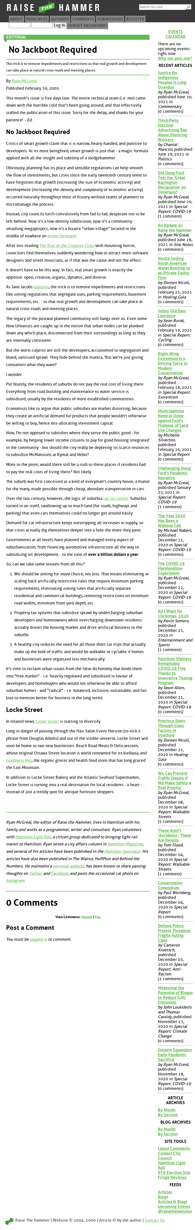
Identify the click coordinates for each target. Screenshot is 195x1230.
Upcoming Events (174, 1206)
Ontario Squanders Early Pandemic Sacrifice (175, 1055)
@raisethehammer (175, 1211)
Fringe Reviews (172, 1177)
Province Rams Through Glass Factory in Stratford (171, 728)
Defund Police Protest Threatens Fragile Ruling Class (174, 933)
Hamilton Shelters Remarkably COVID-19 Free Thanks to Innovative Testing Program (175, 670)
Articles (165, 1192)
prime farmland (61, 236)
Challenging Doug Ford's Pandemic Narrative (174, 473)
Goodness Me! (19, 760)
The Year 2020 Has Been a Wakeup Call (171, 521)
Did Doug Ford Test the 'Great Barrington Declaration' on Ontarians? (172, 183)
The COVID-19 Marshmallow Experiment (171, 568)
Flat (98, 917)
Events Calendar (176, 34)
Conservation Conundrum (170, 885)
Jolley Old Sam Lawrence (172, 313)
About (16, 19)
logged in (38, 939)
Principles (37, 19)
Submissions (110, 19)
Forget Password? (87, 25)
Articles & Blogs (172, 1201)
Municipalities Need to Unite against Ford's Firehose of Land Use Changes (173, 421)
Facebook (59, 873)
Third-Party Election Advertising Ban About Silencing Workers (172, 130)
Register (135, 19)
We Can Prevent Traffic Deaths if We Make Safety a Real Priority (174, 780)
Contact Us (155, 1220)
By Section (168, 1114)
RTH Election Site (174, 1172)
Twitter (35, 873)
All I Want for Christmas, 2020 (173, 613)
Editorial (16, 37)
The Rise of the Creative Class (67, 245)
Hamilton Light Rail (33, 837)
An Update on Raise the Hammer (175, 228)
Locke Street (47, 721)
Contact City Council (169, 1156)
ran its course (115, 498)
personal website (68, 866)
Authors (60, 19)
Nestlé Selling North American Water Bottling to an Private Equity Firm (174, 268)
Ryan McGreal (24, 81)
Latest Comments (174, 1148)
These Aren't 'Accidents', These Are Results (174, 835)
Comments (83, 19)
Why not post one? (175, 58)
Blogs (163, 1197)
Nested (87, 917)
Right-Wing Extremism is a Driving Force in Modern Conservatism (172, 363)
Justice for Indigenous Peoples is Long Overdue (172, 80)
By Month (166, 1110)
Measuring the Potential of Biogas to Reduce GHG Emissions (175, 995)
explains (41, 287)
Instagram (15, 880)
